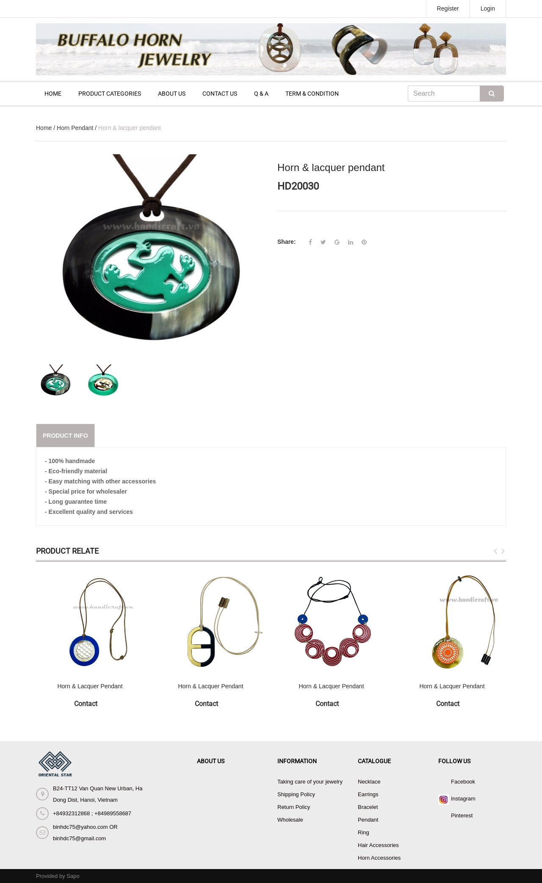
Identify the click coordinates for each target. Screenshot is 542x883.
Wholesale (290, 820)
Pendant (368, 820)
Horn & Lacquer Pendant (89, 686)
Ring (363, 832)
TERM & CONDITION (312, 93)
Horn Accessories (379, 858)
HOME (52, 93)
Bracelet (368, 807)
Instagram (463, 798)
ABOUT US (171, 93)
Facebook (463, 781)
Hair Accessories (378, 845)
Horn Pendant (75, 127)
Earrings (368, 794)
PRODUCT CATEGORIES (109, 93)
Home (44, 127)
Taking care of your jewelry (310, 781)
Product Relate (67, 550)
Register (448, 8)
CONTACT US (219, 93)
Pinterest (462, 815)
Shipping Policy (296, 794)
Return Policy (293, 807)
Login (488, 8)
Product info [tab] (65, 435)
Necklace (369, 781)
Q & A (261, 93)
